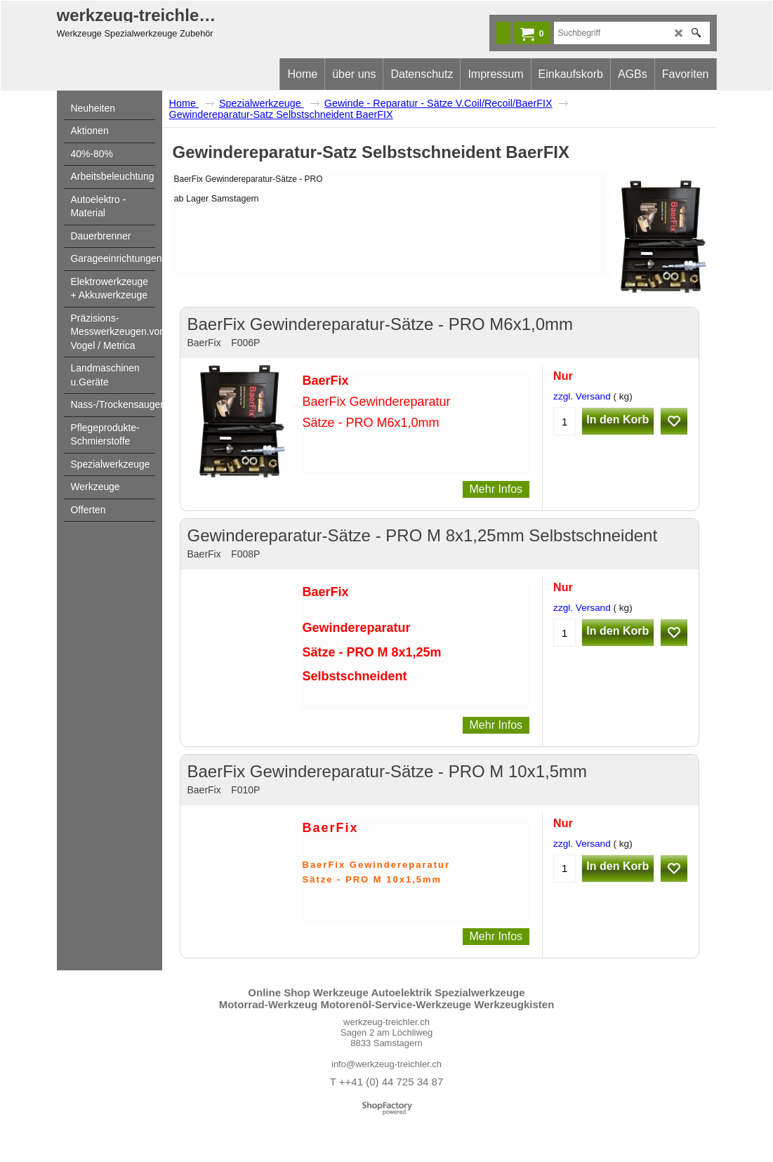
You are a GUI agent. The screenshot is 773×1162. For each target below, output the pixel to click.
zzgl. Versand (582, 396)
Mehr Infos (496, 489)
